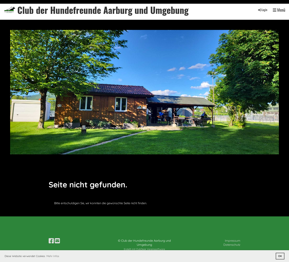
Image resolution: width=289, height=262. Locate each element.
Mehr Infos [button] (52, 256)
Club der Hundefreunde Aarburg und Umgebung (103, 10)
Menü (279, 10)
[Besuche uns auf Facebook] (51, 240)
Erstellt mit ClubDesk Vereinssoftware (144, 249)
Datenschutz (231, 244)
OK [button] (280, 256)
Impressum (232, 240)
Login (262, 10)
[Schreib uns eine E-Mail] (57, 240)
